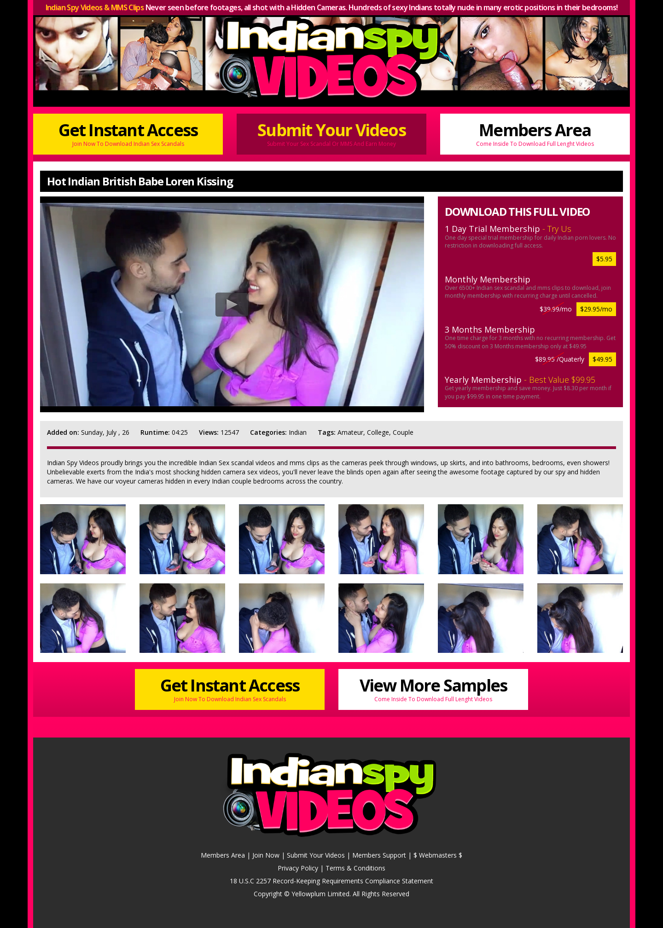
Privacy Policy (298, 868)
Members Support (379, 855)
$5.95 (604, 258)
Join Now (265, 855)
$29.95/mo (596, 309)
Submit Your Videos (331, 133)
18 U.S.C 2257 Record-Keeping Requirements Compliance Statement (331, 880)
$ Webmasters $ (437, 855)
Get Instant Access (128, 133)
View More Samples (433, 688)
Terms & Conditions (355, 868)
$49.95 (602, 359)
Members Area (535, 133)
